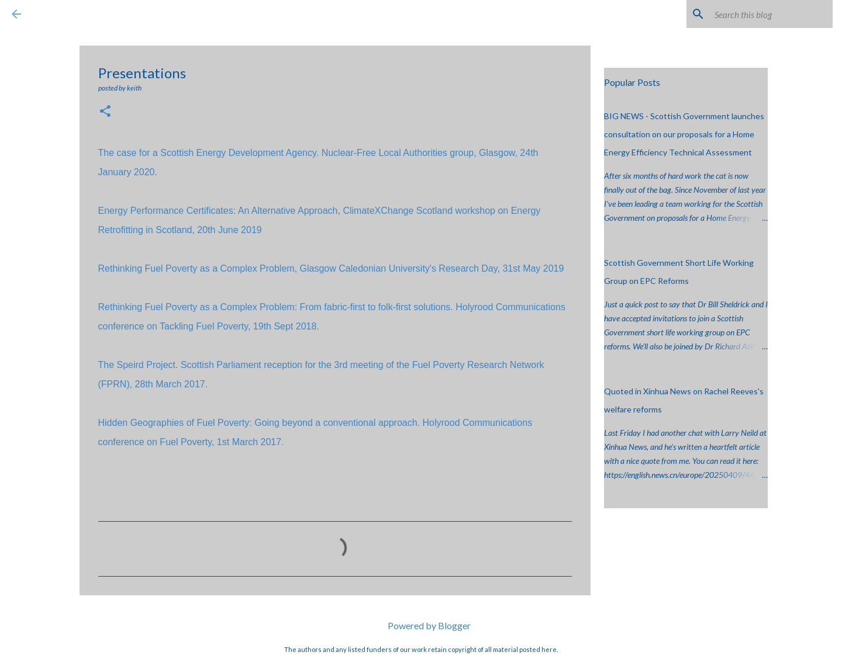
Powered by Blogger (421, 625)
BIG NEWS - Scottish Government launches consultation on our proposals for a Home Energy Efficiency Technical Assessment (684, 134)
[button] (105, 112)
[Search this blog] (771, 14)
